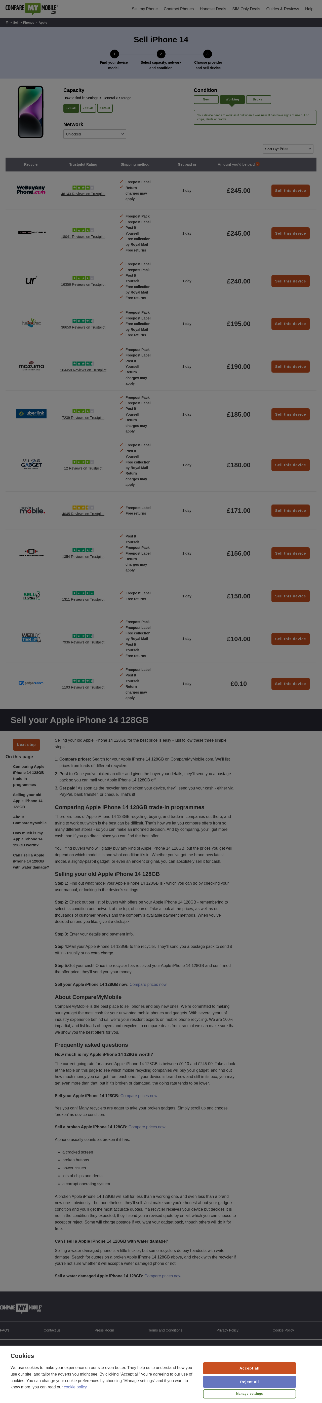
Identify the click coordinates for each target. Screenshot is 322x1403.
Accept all (249, 1368)
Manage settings (249, 1393)
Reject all (249, 1382)
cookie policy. (76, 1387)
